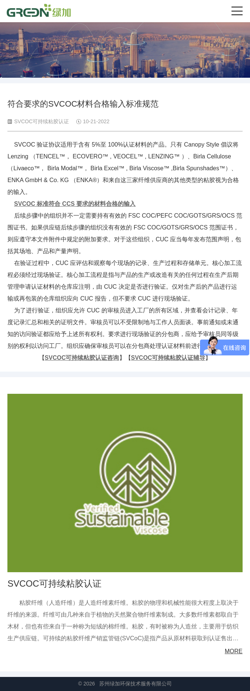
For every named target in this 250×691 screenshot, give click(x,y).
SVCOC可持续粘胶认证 (54, 583)
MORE (234, 651)
